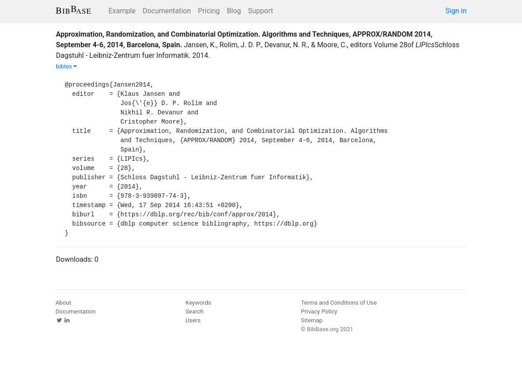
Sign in (456, 11)
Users (193, 320)
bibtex (66, 66)
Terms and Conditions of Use (339, 302)
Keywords (198, 302)
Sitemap (312, 320)
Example (122, 11)
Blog (234, 11)
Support (260, 11)
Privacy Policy (319, 311)
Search (195, 311)
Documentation (167, 11)
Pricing (209, 11)
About (64, 302)
